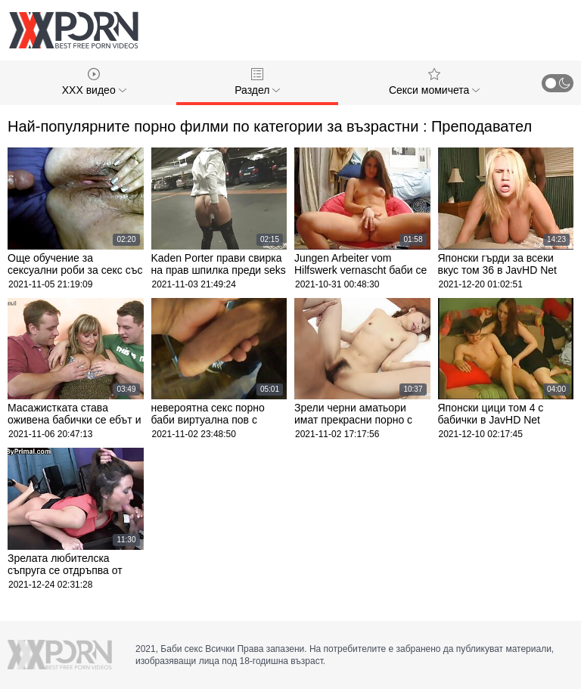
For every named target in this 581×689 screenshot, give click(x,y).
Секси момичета (434, 82)
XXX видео (94, 82)
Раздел (257, 82)
